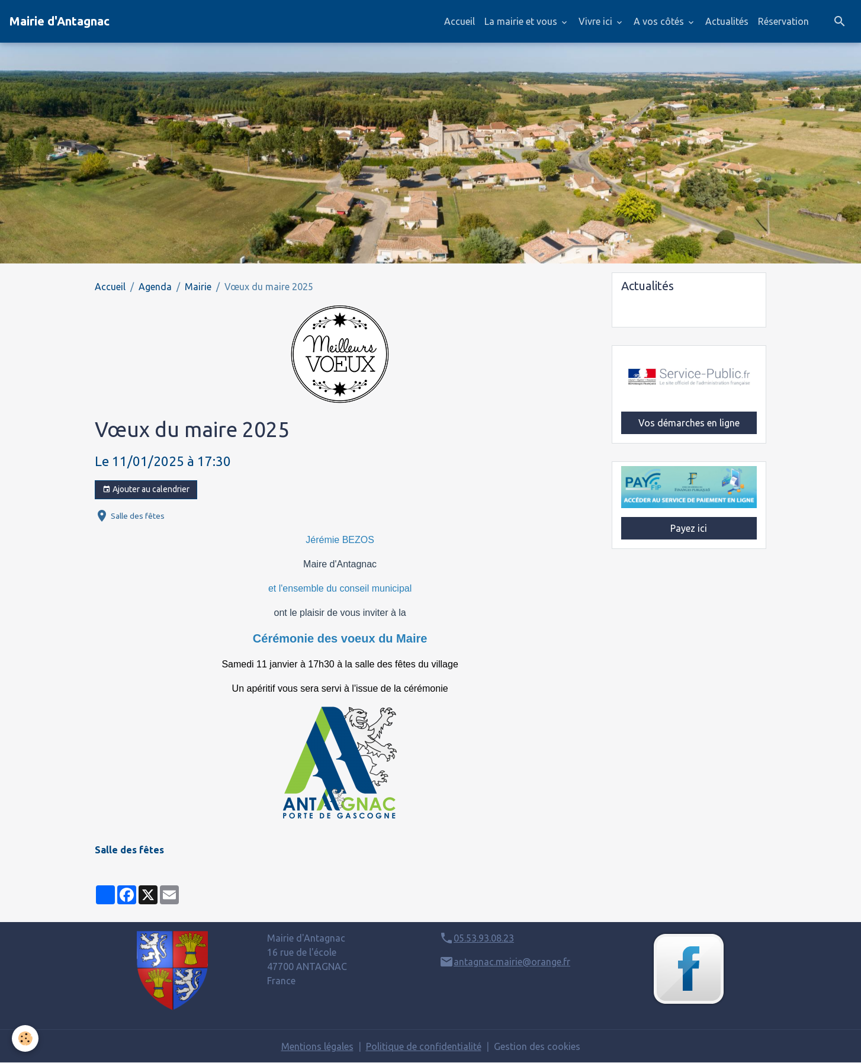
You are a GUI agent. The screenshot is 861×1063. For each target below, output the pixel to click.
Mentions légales (317, 1046)
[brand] (59, 21)
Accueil (459, 21)
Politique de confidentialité (423, 1046)
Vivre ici (597, 21)
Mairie (198, 286)
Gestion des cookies (537, 1046)
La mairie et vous (522, 21)
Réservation (783, 21)
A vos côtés (660, 21)
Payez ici (688, 528)
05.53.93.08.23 (484, 938)
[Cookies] (25, 1038)
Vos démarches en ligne (689, 423)
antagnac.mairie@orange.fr (512, 961)
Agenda (155, 286)
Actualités (726, 21)
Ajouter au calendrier (145, 489)
